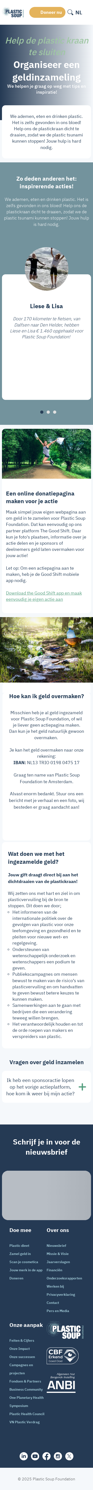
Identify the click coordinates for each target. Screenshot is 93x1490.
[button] (41, 412)
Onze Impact (19, 1348)
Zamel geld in (20, 1254)
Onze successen (22, 1357)
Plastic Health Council (26, 1414)
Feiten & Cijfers (21, 1340)
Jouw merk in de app (25, 1270)
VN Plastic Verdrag (24, 1422)
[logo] (65, 1355)
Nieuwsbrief (56, 1245)
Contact (53, 1302)
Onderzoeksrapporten (64, 1278)
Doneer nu (51, 12)
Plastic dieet (19, 1245)
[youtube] (35, 1456)
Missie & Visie (58, 1254)
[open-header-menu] (87, 12)
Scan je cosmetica (23, 1262)
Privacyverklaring (61, 1294)
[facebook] (46, 1456)
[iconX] (69, 1456)
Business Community (26, 1389)
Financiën (54, 1270)
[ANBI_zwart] (65, 1383)
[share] (24, 1456)
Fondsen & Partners (25, 1381)
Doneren (16, 1278)
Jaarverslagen (58, 1262)
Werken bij (55, 1286)
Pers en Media (58, 1311)
